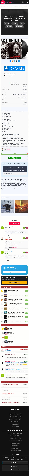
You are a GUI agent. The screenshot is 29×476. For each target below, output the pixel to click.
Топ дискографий (15, 424)
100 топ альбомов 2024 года (15, 416)
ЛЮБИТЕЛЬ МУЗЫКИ (10, 354)
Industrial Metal (19, 26)
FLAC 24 (8, 2)
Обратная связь (15, 469)
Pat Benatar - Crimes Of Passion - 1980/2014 (16, 299)
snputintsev (8, 252)
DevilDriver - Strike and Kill (8, 393)
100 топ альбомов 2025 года (15, 414)
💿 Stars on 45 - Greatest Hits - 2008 (11, 375)
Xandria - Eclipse (5, 388)
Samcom (10, 341)
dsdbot (8, 149)
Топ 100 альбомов (15, 421)
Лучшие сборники (15, 423)
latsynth (10, 328)
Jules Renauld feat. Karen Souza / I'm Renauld (16, 303)
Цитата (7, 235)
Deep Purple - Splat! (6, 397)
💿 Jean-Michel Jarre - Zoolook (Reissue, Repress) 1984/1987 (16, 362)
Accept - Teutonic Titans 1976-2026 (10, 384)
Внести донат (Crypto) (14, 282)
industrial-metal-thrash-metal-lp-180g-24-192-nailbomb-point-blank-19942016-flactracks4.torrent (13, 169)
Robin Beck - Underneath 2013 (14, 320)
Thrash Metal (9, 26)
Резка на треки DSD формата (15, 440)
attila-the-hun (11, 337)
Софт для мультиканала (15, 450)
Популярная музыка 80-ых (15, 419)
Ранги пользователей (15, 437)
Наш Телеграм (15, 462)
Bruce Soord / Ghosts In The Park (15, 307)
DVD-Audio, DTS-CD (15, 441)
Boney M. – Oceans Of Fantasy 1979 (16, 312)
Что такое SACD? (15, 445)
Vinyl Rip (8, 7)
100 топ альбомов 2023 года (15, 418)
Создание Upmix (15, 446)
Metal (22, 23)
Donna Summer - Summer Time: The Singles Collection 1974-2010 (16, 295)
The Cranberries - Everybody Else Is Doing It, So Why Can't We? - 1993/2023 (16, 316)
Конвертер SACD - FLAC (15, 438)
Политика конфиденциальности (15, 433)
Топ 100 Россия (15, 426)
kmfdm (10, 332)
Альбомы (15, 23)
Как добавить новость (15, 435)
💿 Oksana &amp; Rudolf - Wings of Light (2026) (13, 369)
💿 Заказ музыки (8, 350)
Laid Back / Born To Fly (13, 290)
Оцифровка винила (15, 448)
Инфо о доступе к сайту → (12, 268)
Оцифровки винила (14, 247)
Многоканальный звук (15, 443)
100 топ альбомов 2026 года (15, 413)
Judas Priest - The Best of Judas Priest (10, 402)
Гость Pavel (7, 374)
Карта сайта (15, 466)
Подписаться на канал (14, 272)
